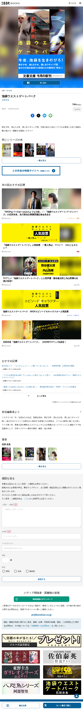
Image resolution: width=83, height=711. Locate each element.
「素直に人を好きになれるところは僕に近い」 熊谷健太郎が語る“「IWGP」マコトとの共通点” (39, 387)
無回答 (32, 571)
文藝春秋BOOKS (10, 3)
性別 (3, 567)
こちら (26, 498)
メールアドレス (7, 543)
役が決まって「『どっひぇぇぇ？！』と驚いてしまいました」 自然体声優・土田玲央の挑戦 (38, 366)
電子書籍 (9, 90)
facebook (32, 115)
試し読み (43, 83)
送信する (41, 579)
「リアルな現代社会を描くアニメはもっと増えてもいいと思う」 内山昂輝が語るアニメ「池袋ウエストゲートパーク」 (41, 376)
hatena (44, 115)
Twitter (38, 115)
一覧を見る (41, 160)
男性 (8, 571)
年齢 (3, 555)
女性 (19, 571)
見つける (72, 3)
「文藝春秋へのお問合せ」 (40, 626)
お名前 (4, 531)
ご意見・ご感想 (7, 505)
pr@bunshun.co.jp (41, 614)
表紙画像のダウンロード (43, 599)
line (50, 115)
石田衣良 (5, 100)
